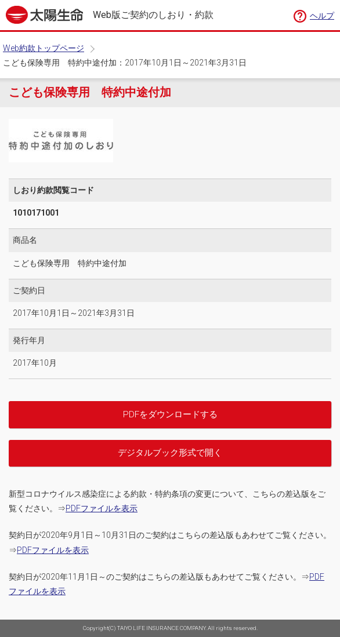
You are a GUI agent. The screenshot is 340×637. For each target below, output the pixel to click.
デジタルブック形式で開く (170, 452)
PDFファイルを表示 (102, 508)
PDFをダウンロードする (170, 414)
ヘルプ (322, 15)
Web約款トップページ (43, 48)
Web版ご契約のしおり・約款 (153, 15)
